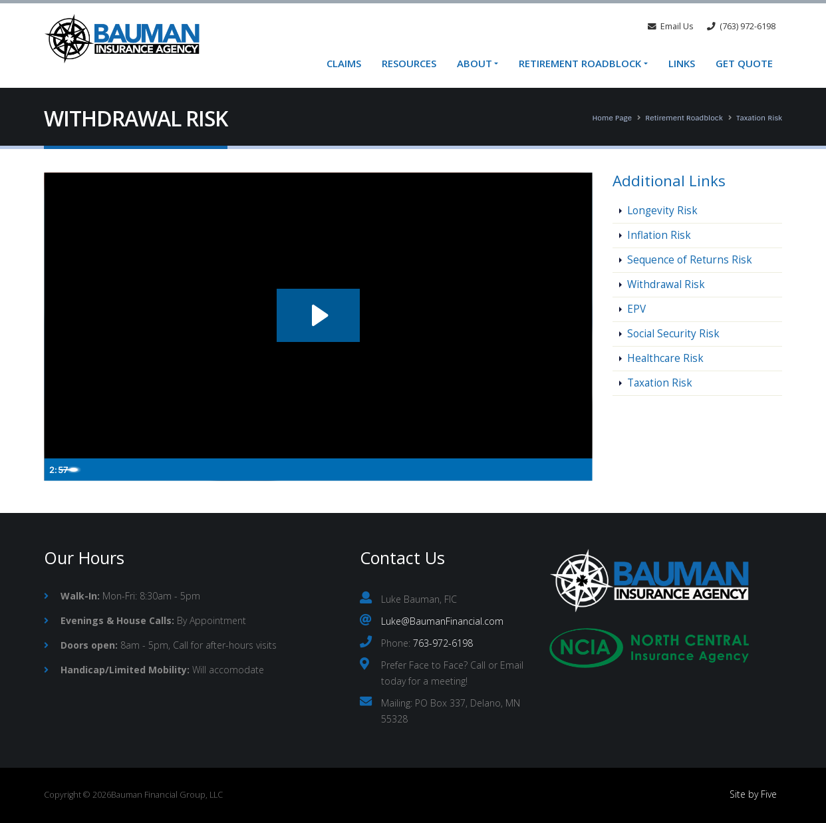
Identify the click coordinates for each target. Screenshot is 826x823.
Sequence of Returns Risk (689, 260)
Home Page (611, 117)
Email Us (671, 26)
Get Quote (744, 63)
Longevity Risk (662, 211)
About (474, 63)
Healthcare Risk (665, 358)
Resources (409, 63)
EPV (636, 309)
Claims (344, 63)
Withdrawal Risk (666, 284)
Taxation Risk (759, 117)
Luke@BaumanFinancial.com (442, 621)
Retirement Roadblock (580, 63)
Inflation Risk (659, 235)
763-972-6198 (443, 643)
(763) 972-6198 (741, 26)
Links (681, 63)
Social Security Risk (673, 334)
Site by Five (753, 794)
